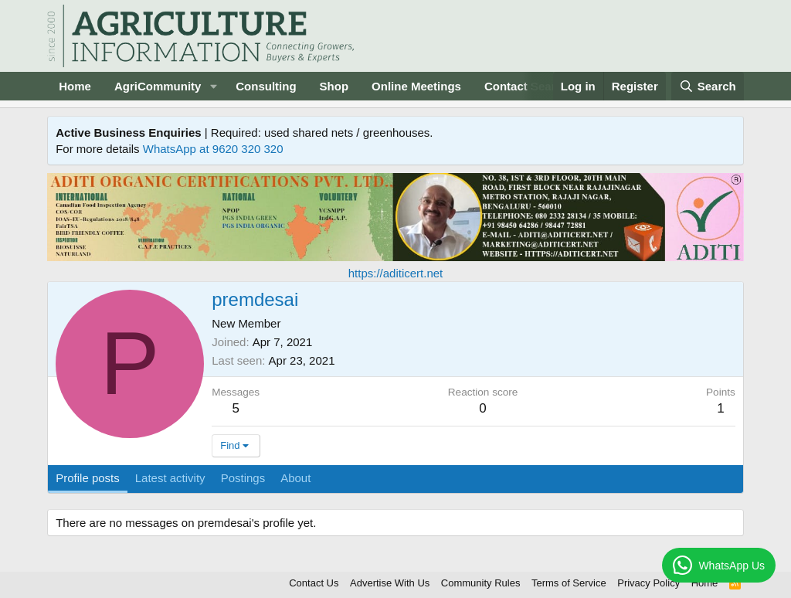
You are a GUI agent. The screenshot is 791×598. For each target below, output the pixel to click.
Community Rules (481, 583)
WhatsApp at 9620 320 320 (213, 148)
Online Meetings (416, 86)
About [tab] (295, 477)
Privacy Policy (648, 583)
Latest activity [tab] (170, 477)
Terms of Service (568, 583)
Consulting (266, 86)
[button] (213, 86)
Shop (334, 86)
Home (75, 86)
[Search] (707, 86)
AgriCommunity (158, 86)
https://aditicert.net (395, 273)
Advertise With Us (389, 583)
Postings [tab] (243, 477)
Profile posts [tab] (88, 477)
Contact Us (313, 583)
